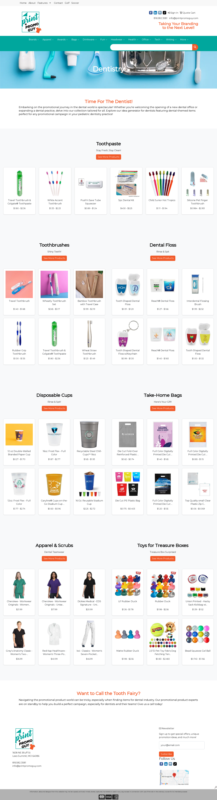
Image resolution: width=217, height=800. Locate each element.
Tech (158, 39)
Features (42, 3)
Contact (58, 3)
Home (23, 3)
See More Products (108, 157)
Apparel (48, 39)
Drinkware (90, 39)
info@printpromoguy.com (183, 18)
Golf (67, 3)
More (184, 39)
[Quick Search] (151, 47)
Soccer (75, 3)
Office (146, 39)
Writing (171, 39)
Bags (75, 39)
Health (133, 39)
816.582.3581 (160, 18)
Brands (34, 39)
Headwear (118, 39)
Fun (103, 39)
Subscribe (166, 754)
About (32, 3)
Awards (62, 39)
